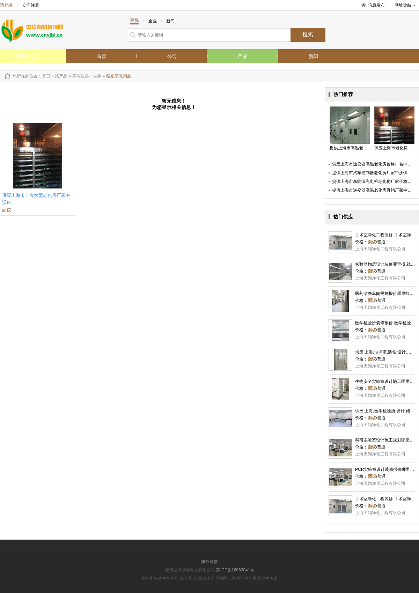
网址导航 (405, 5)
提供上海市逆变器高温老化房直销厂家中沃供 (374, 190)
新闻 (313, 56)
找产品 (61, 76)
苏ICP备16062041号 (235, 570)
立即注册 (30, 5)
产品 (243, 56)
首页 (101, 56)
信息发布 (376, 5)
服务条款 (209, 561)
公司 (172, 56)
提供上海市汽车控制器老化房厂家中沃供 (369, 172)
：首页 (44, 76)
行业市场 (25, 56)
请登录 (6, 5)
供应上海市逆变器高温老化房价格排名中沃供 (374, 164)
